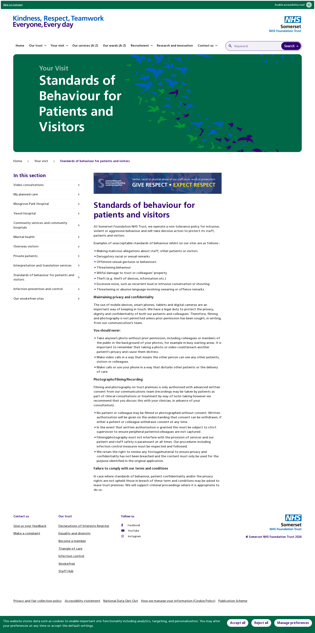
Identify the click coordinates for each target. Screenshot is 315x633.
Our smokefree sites (28, 298)
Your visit (60, 46)
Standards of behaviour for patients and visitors (43, 277)
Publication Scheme (232, 601)
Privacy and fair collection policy (37, 601)
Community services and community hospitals (40, 225)
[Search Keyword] (291, 46)
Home (20, 45)
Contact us (208, 46)
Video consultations (28, 185)
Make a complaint (26, 533)
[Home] (58, 22)
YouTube (130, 530)
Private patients (25, 256)
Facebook (130, 525)
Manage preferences (293, 623)
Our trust (38, 46)
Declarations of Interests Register (83, 526)
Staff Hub (65, 571)
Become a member (72, 541)
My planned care (25, 194)
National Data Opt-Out (120, 601)
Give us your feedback (29, 526)
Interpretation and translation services (42, 265)
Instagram (131, 536)
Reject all (261, 623)
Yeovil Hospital (24, 213)
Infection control (71, 556)
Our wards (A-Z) (114, 45)
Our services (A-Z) (85, 45)
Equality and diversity (74, 533)
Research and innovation (175, 45)
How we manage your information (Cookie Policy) (178, 601)
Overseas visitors (26, 246)
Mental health (24, 237)
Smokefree (66, 564)
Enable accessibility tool (293, 5)
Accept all (237, 623)
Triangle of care (70, 548)
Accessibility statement (82, 601)
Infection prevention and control (38, 289)
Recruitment (142, 46)
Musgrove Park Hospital (31, 204)
